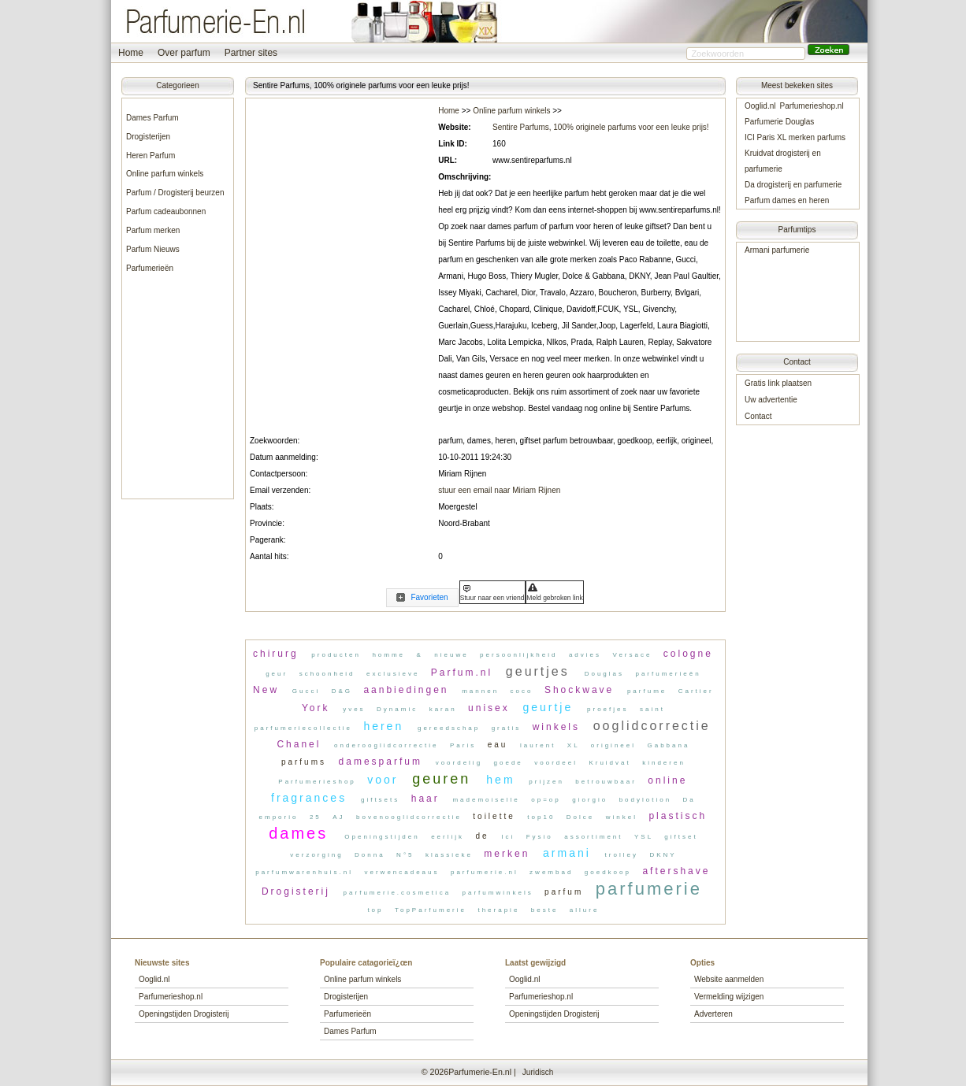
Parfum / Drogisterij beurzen (175, 192)
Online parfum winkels (164, 173)
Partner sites (251, 52)
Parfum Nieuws (153, 249)
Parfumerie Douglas (779, 121)
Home (130, 52)
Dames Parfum (152, 117)
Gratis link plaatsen (778, 383)
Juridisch (537, 1072)
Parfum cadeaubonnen (166, 211)
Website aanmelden (729, 979)
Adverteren (713, 1014)
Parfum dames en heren (787, 200)
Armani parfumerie (777, 250)
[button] (829, 50)
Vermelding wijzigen (729, 996)
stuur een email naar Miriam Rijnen (499, 490)
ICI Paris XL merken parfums (795, 137)
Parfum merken (153, 230)
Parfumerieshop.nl (811, 106)
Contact (758, 416)
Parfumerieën (149, 268)
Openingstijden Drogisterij (184, 1014)
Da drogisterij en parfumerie (793, 184)
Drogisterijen (148, 136)
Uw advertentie (771, 399)
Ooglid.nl (760, 106)
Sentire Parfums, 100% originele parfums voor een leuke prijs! (600, 127)
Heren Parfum (150, 155)
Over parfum (184, 52)
